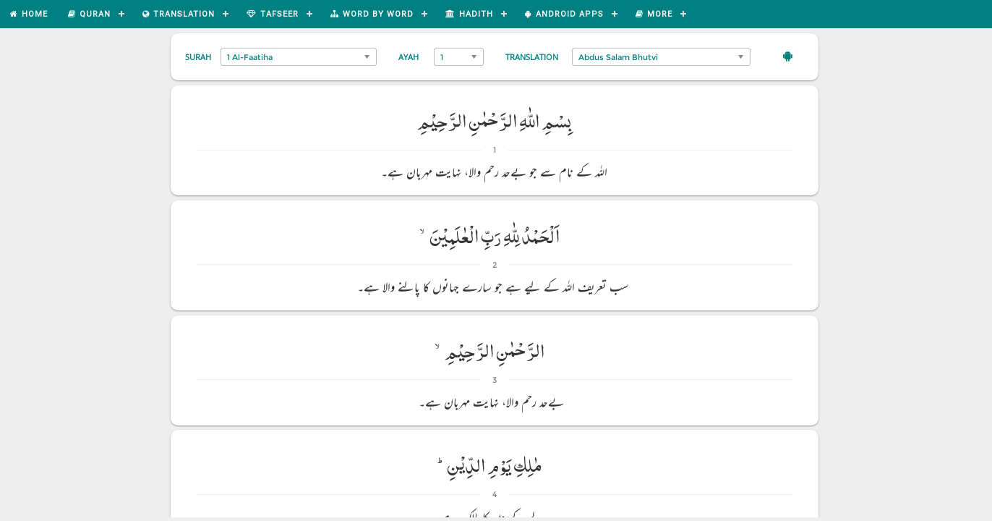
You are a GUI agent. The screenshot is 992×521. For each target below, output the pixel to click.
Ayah (408, 56)
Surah (198, 56)
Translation (531, 56)
